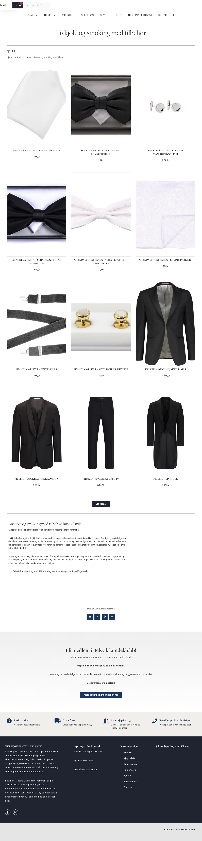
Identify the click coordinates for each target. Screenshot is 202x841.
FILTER (15, 51)
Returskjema (130, 764)
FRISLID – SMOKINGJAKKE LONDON (36, 478)
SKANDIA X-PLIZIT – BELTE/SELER (36, 369)
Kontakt (128, 752)
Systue (127, 775)
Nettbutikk (19, 57)
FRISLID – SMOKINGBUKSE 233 (101, 478)
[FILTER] (8, 51)
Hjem (9, 57)
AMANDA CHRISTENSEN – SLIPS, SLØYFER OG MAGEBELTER (101, 261)
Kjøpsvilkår (129, 758)
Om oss (128, 787)
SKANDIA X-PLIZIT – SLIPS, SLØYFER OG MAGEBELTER (36, 261)
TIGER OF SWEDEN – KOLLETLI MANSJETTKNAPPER (165, 152)
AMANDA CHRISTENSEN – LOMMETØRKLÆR (165, 260)
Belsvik (175, 829)
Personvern (130, 770)
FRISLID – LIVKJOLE (165, 478)
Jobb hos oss (131, 781)
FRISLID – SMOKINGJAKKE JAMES (165, 369)
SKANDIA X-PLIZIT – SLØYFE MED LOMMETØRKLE (101, 152)
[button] (101, 504)
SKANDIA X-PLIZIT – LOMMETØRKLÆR (36, 150)
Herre (28, 57)
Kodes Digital (188, 829)
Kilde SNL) (22, 548)
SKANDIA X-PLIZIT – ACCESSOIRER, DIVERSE (101, 369)
